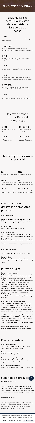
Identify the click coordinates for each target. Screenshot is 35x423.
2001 (4, 37)
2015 (4, 65)
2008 (4, 127)
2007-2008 (7, 46)
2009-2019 (7, 85)
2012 (4, 56)
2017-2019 (24, 137)
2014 (4, 137)
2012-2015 (24, 127)
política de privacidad (27, 417)
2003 (20, 172)
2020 (4, 75)
